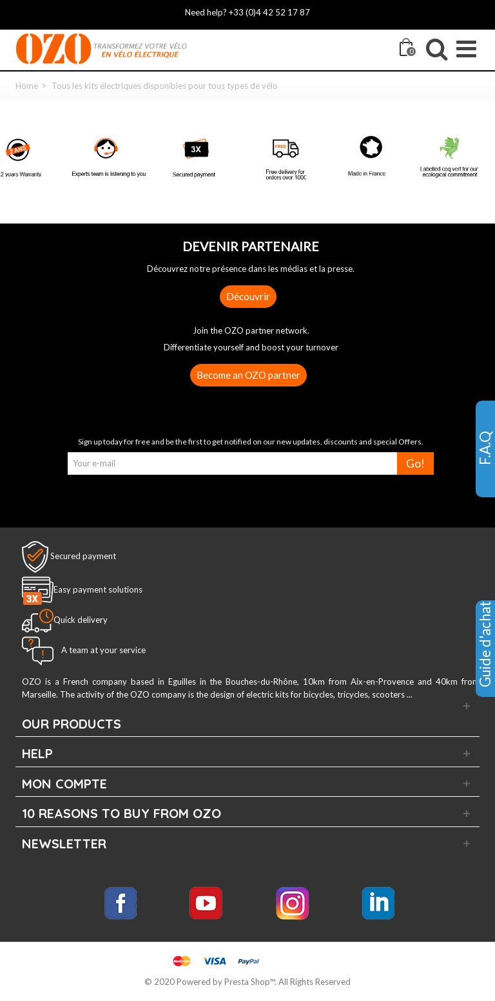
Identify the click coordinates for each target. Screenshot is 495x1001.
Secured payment (83, 556)
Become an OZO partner (248, 375)
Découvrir (248, 296)
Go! (415, 463)
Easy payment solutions (97, 590)
